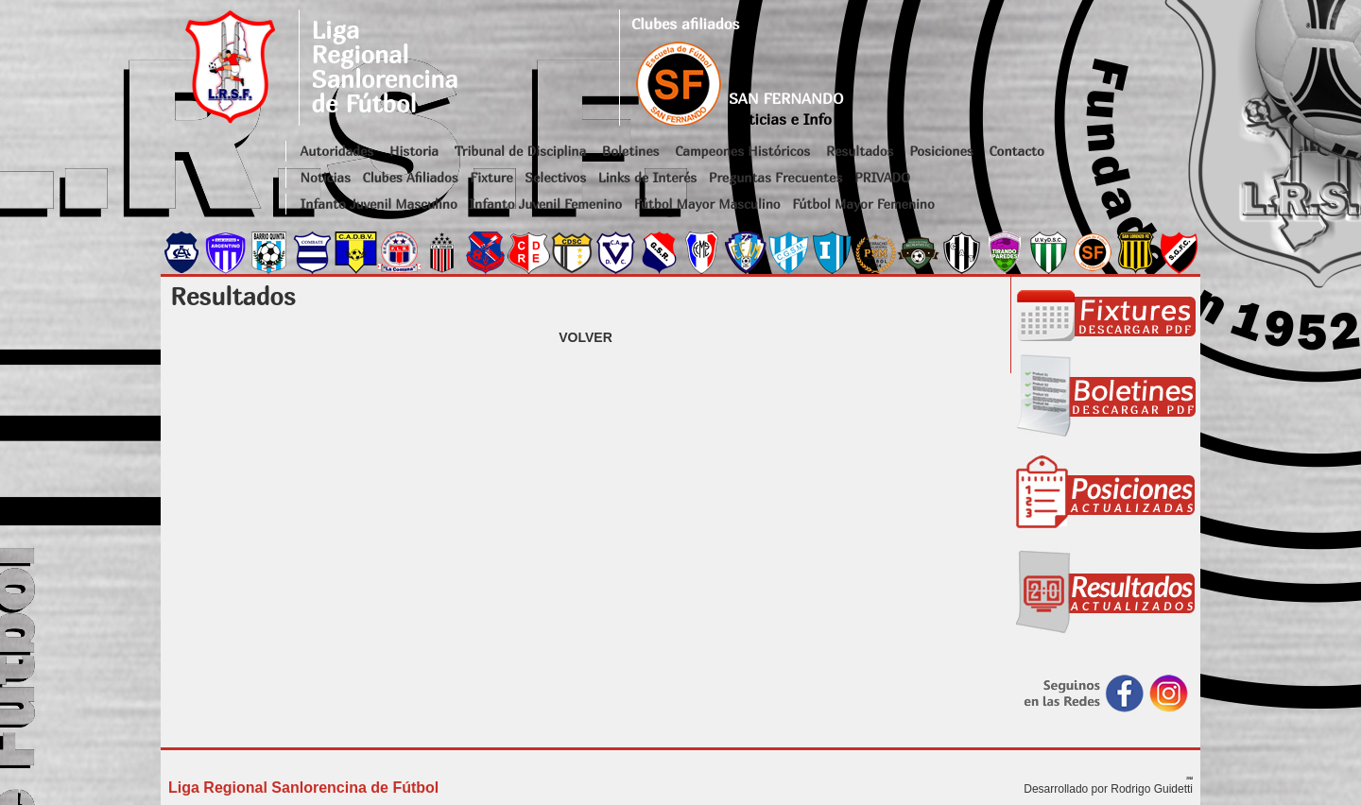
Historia (414, 151)
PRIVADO (882, 177)
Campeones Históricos (742, 151)
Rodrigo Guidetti (1152, 789)
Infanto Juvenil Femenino (545, 204)
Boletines (631, 151)
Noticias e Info (780, 119)
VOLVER (585, 337)
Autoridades (337, 151)
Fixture (491, 177)
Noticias (326, 177)
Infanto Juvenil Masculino (379, 204)
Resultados (859, 151)
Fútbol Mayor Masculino (707, 204)
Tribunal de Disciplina (520, 151)
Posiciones (941, 151)
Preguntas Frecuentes (776, 177)
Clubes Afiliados (410, 177)
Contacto (1016, 151)
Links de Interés (647, 177)
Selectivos (555, 177)
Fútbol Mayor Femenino (863, 204)
